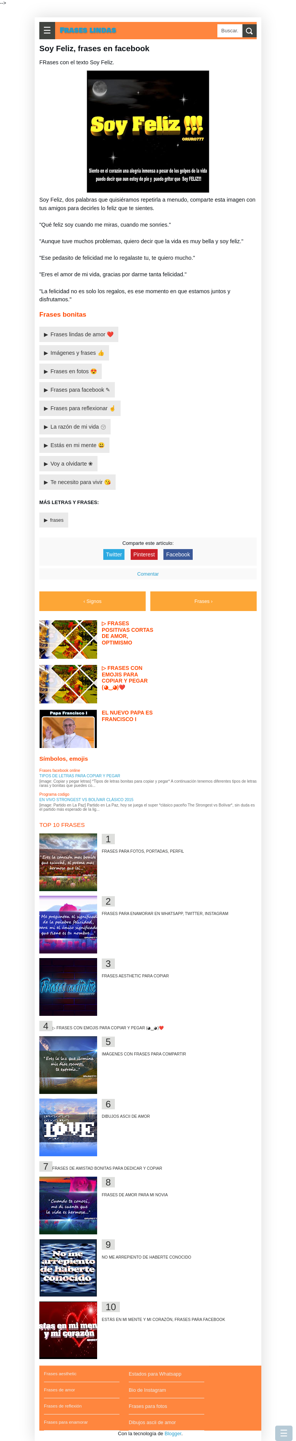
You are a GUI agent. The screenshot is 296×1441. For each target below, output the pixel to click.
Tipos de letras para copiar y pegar (79, 776)
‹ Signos (93, 601)
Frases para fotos (148, 1406)
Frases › (204, 601)
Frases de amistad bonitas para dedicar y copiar (107, 1168)
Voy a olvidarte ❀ (71, 464)
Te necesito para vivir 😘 (80, 482)
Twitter (114, 554)
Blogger (173, 1433)
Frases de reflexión (63, 1406)
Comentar (148, 574)
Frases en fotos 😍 (73, 371)
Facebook (178, 554)
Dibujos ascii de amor (152, 1422)
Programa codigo (54, 794)
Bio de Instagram (147, 1390)
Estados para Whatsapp (155, 1374)
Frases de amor (59, 1390)
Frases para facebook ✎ (80, 390)
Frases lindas (88, 30)
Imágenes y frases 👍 (77, 353)
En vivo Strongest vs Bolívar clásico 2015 (86, 800)
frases (57, 520)
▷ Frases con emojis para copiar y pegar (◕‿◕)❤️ (108, 1028)
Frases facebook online (59, 770)
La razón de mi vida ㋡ (78, 427)
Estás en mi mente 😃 (77, 445)
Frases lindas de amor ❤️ (82, 334)
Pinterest (144, 554)
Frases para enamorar (66, 1422)
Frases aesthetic (60, 1373)
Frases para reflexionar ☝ (83, 408)
